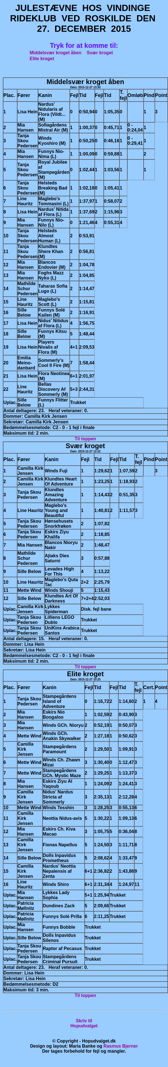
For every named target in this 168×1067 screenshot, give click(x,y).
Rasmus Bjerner (120, 1046)
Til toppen (85, 438)
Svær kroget (100, 52)
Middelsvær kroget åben (55, 52)
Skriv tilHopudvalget (84, 1023)
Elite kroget (41, 58)
